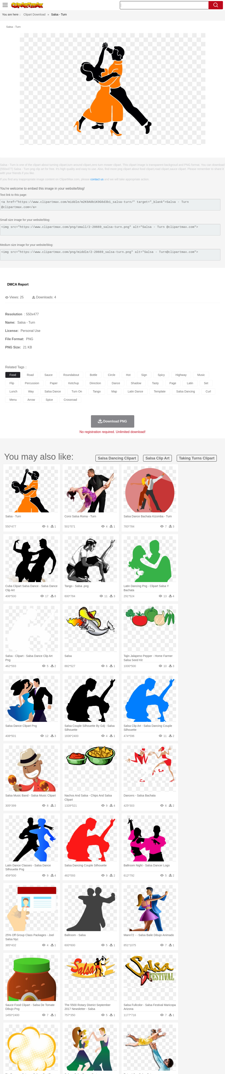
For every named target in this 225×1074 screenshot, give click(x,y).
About (144, 1065)
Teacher (33, 1048)
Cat (53, 1036)
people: (9, 1042)
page (173, 383)
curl (208, 391)
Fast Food (62, 1054)
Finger (180, 1042)
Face (172, 1042)
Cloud (183, 1029)
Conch (62, 1029)
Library (141, 1048)
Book (43, 1048)
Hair (130, 1042)
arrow (31, 399)
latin (190, 383)
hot (128, 375)
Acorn (20, 1029)
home (122, 1042)
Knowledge (129, 1048)
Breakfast (20, 1054)
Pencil (79, 1048)
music (201, 375)
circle (111, 375)
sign (144, 375)
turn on (77, 391)
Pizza (151, 1054)
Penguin (195, 1036)
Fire (80, 1029)
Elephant (108, 1036)
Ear (94, 1042)
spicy (161, 375)
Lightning (121, 1029)
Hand (190, 1042)
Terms (155, 1065)
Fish (117, 1036)
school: (9, 1048)
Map (117, 1048)
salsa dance (53, 391)
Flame (88, 1029)
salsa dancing (185, 391)
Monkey (167, 1036)
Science (152, 1048)
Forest (201, 1029)
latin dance (135, 391)
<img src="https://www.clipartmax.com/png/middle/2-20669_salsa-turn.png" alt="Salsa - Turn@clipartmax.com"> (110, 255)
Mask (20, 1042)
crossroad (70, 399)
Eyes (101, 1042)
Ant (19, 1036)
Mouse (178, 1036)
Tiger (206, 1036)
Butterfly (44, 1036)
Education (91, 1048)
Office (172, 1048)
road (30, 375)
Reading (68, 1048)
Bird (34, 1036)
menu (13, 399)
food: (8, 1054)
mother (57, 1042)
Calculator (196, 1048)
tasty (155, 383)
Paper (163, 1048)
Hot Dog (192, 1054)
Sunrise (142, 1029)
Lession (209, 1048)
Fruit (73, 1054)
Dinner (141, 1054)
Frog (125, 1036)
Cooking (180, 1054)
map (114, 391)
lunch (13, 391)
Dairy (31, 1054)
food (12, 375)
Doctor (85, 1042)
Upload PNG (213, 1065)
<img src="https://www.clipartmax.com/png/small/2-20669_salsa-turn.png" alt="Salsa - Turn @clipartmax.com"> (110, 230)
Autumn (30, 1029)
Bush (175, 1029)
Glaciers (99, 1029)
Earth (72, 1029)
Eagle (97, 1036)
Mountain (155, 1029)
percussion (32, 383)
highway (181, 375)
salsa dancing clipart (117, 458)
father (153, 1042)
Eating (160, 1054)
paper (54, 383)
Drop (192, 1029)
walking (111, 1042)
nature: (9, 1029)
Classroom (55, 1048)
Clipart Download (35, 14)
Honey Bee (137, 1036)
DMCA (197, 1065)
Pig (186, 1036)
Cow (72, 1036)
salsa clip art (157, 458)
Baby (29, 1042)
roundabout (71, 375)
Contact (185, 1065)
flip (11, 383)
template (160, 391)
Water (166, 1029)
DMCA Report (17, 284)
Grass (110, 1029)
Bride (37, 1042)
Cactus (52, 1029)
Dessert (41, 1054)
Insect (149, 1036)
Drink (51, 1054)
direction (95, 383)
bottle (93, 375)
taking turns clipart (196, 458)
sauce (48, 375)
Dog (80, 1036)
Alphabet (183, 1048)
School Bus (105, 1048)
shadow (136, 383)
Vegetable (118, 1054)
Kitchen (131, 1054)
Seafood (105, 1054)
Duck (88, 1036)
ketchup (73, 383)
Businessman (71, 1042)
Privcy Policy (169, 1065)
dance (116, 383)
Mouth (162, 1042)
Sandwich (92, 1054)
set (206, 383)
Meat (81, 1054)
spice (49, 399)
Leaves (42, 1029)
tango (97, 391)
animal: (9, 1035)
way (31, 391)
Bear (26, 1036)
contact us (97, 179)
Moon (132, 1029)
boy (144, 1042)
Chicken (62, 1036)
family (47, 1042)
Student (22, 1048)
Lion (158, 1036)
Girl (137, 1042)
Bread (170, 1054)
